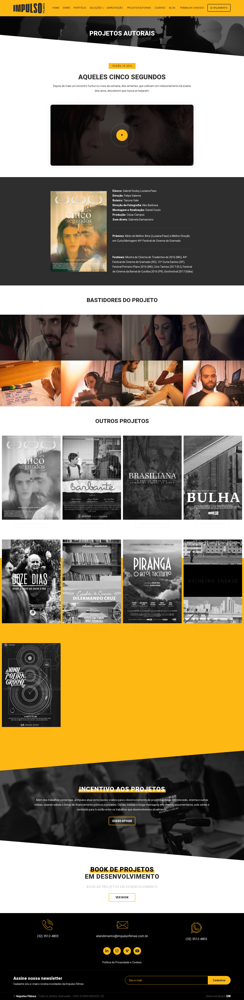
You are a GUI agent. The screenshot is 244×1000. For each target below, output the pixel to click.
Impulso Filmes (26, 996)
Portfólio (80, 7)
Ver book (122, 897)
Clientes (160, 7)
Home (55, 7)
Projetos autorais (139, 7)
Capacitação (114, 7)
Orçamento (218, 7)
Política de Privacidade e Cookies (122, 962)
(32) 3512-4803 (47, 936)
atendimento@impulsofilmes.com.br (122, 936)
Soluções (96, 7)
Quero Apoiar (122, 821)
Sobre (66, 7)
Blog (172, 7)
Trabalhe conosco (192, 7)
